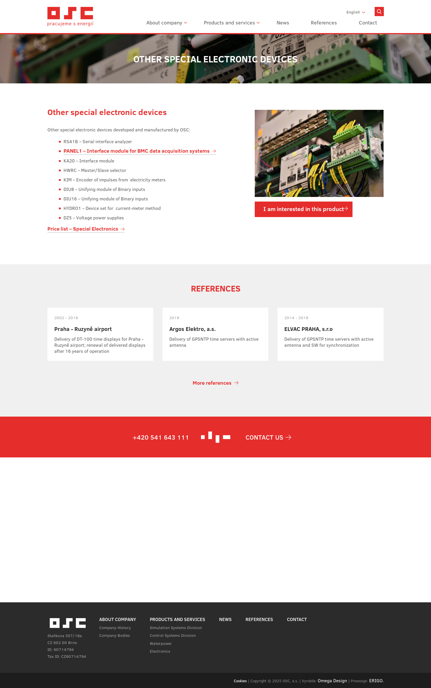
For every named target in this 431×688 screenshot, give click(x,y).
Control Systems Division (173, 635)
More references (212, 382)
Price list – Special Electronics (82, 228)
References (324, 22)
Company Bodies (114, 635)
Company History (115, 627)
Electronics (160, 651)
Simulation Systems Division (176, 627)
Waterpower (161, 643)
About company (164, 22)
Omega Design (332, 680)
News (283, 22)
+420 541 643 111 (161, 437)
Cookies (240, 680)
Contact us (264, 437)
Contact (368, 22)
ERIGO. (376, 680)
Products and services (229, 22)
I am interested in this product (303, 208)
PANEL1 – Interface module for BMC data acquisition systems (137, 150)
